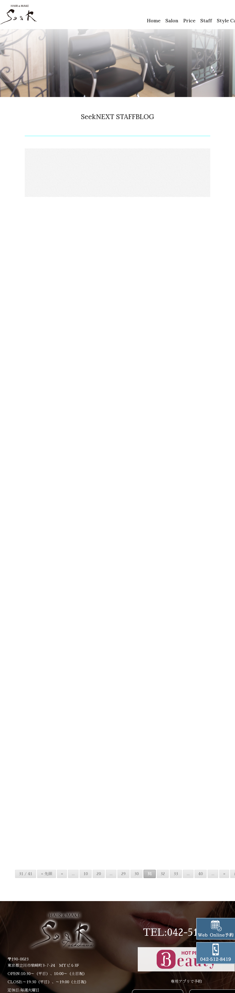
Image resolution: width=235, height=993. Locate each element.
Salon (171, 20)
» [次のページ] (224, 879)
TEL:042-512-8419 (186, 938)
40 (200, 879)
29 (123, 879)
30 (136, 879)
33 (176, 879)
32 (163, 879)
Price (189, 20)
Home (154, 20)
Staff (206, 20)
